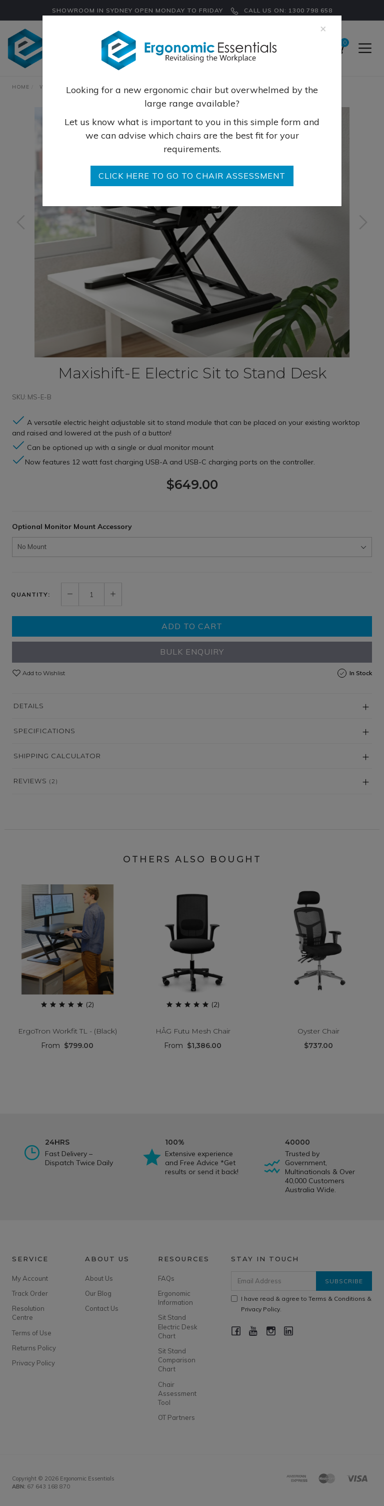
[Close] (323, 28)
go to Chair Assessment (192, 176)
